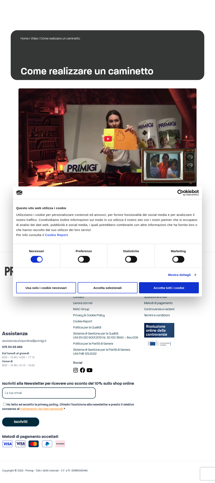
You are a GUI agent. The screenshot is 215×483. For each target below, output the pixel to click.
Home (25, 38)
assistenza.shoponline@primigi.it (24, 341)
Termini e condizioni (157, 315)
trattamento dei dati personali (41, 409)
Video (34, 38)
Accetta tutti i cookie (168, 287)
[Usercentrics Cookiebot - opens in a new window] (180, 193)
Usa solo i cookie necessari (46, 287)
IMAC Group (81, 309)
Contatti (78, 297)
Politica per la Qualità (87, 327)
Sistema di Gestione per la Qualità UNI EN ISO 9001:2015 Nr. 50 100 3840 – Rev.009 (105, 335)
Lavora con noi (82, 303)
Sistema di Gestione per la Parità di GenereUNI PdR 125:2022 (101, 352)
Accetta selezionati (107, 287)
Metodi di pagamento (158, 303)
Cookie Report (56, 234)
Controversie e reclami (159, 309)
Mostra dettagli (179, 275)
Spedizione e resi (155, 297)
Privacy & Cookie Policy (89, 315)
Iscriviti (21, 422)
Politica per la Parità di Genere (93, 343)
